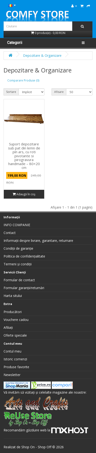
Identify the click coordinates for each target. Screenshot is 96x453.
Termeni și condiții (18, 264)
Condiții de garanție (18, 248)
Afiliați (8, 327)
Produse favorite (16, 367)
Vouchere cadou (16, 319)
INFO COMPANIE (17, 225)
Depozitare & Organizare (42, 55)
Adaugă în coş (24, 194)
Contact (10, 232)
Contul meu (12, 351)
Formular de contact (19, 280)
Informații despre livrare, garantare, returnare (38, 240)
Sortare (11, 92)
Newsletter (12, 374)
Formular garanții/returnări (24, 288)
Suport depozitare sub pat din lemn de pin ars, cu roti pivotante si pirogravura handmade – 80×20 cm (24, 156)
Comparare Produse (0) (23, 80)
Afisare (59, 92)
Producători (13, 312)
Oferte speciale (15, 335)
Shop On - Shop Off (36, 447)
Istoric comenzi (15, 359)
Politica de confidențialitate (24, 256)
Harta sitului (13, 295)
